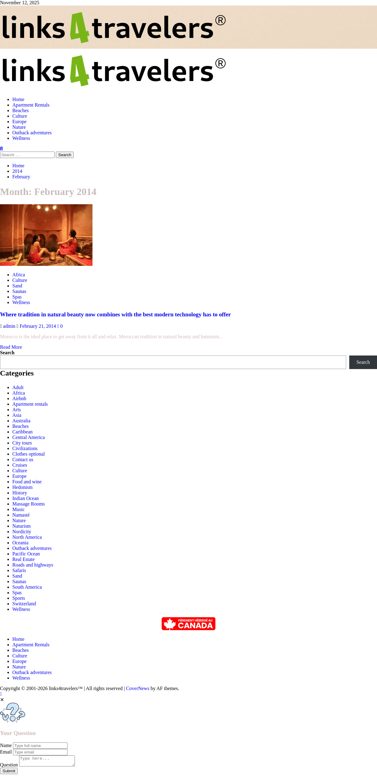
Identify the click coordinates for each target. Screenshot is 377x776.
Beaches (20, 110)
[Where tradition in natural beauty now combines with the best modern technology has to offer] (46, 264)
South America (27, 587)
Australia (21, 420)
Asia (16, 415)
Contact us (22, 459)
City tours (22, 442)
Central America (28, 437)
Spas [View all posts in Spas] (17, 296)
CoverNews (138, 688)
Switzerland (24, 603)
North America (27, 537)
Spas (17, 592)
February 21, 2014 (38, 326)
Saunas (19, 581)
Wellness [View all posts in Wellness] (21, 302)
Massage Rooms (28, 503)
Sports (18, 598)
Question (9, 766)
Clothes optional (28, 454)
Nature (19, 127)
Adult (17, 387)
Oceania (20, 542)
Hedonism (22, 487)
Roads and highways (32, 564)
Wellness (21, 138)
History (19, 492)
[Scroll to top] (1, 694)
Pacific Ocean (26, 553)
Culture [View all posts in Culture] (19, 280)
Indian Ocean (25, 498)
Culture (19, 116)
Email (6, 751)
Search (7, 352)
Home (18, 99)
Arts (16, 409)
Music (18, 509)
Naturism (21, 526)
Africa (18, 393)
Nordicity (21, 531)
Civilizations (25, 448)
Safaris (19, 570)
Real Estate (23, 559)
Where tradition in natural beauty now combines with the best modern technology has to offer (115, 314)
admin (10, 326)
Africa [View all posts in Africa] (18, 274)
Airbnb (19, 398)
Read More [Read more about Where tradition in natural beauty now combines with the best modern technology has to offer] (11, 347)
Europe (19, 121)
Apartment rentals (30, 404)
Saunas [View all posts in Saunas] (19, 291)
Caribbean (22, 431)
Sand (17, 576)
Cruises (19, 465)
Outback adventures (32, 132)
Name (6, 745)
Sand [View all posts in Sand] (17, 285)
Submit (8, 772)
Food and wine (27, 481)
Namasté (21, 515)
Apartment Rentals (30, 105)
